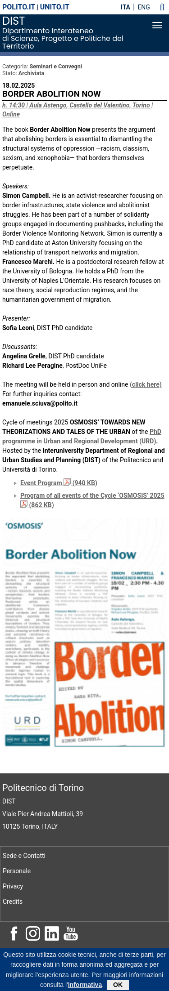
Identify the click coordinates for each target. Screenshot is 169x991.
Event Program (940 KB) (58, 483)
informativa (85, 986)
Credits (13, 901)
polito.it (18, 7)
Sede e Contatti (24, 855)
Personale (17, 871)
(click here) (146, 384)
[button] (162, 7)
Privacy (13, 886)
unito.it (54, 7)
